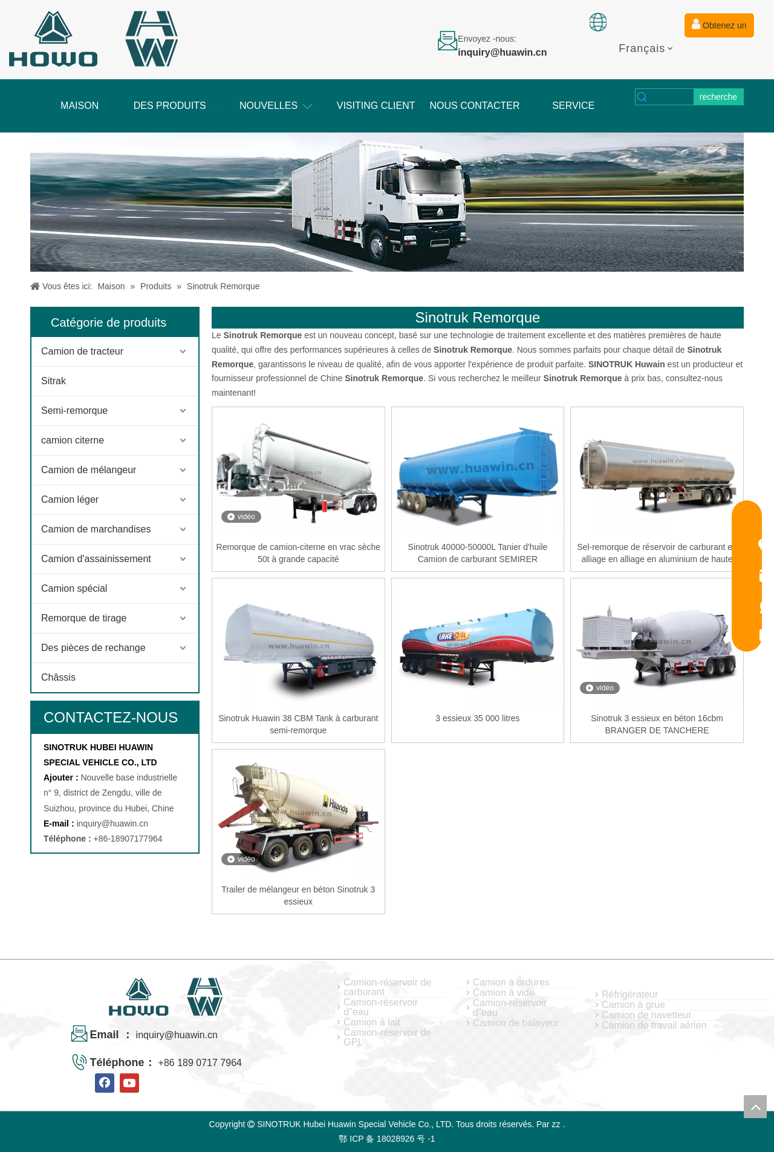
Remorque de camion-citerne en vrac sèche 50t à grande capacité (298, 553)
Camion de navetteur (647, 1015)
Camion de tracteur (82, 351)
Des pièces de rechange (93, 648)
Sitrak (53, 381)
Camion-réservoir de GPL (387, 1037)
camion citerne (72, 440)
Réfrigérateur (630, 995)
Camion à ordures (511, 982)
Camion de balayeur (516, 1023)
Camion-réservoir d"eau (380, 1007)
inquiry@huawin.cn (112, 823)
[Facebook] (104, 1083)
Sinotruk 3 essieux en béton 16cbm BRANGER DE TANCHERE (657, 724)
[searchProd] (671, 97)
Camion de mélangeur (88, 470)
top (755, 1106)
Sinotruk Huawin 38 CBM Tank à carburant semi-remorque (298, 724)
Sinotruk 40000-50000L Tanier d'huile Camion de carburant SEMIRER (478, 553)
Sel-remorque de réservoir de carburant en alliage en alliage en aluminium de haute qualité (657, 553)
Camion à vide (504, 993)
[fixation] (598, 22)
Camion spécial (74, 588)
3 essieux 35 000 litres (477, 718)
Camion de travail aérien (654, 1025)
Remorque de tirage (83, 618)
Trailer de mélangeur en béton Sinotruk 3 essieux (298, 895)
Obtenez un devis (719, 28)
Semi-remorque (74, 410)
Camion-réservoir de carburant (387, 987)
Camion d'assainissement (96, 559)
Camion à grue (633, 1005)
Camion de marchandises (96, 529)
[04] (387, 202)
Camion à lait (371, 1022)
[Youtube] (129, 1083)
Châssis (58, 677)
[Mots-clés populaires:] (718, 97)
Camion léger (70, 499)
